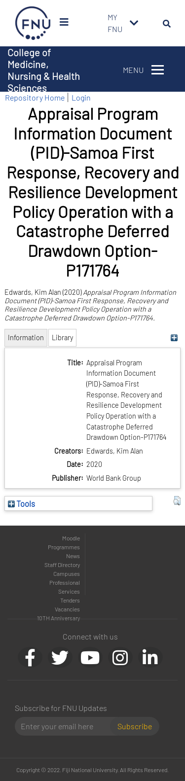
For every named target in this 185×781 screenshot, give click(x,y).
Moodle (71, 537)
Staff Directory (62, 564)
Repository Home (35, 97)
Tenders (70, 600)
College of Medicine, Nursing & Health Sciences (43, 70)
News (73, 555)
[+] (174, 337)
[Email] (66, 726)
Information (26, 337)
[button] (177, 501)
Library (62, 337)
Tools (21, 503)
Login (81, 97)
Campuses (66, 573)
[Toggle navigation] (134, 23)
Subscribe (134, 726)
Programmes (64, 546)
